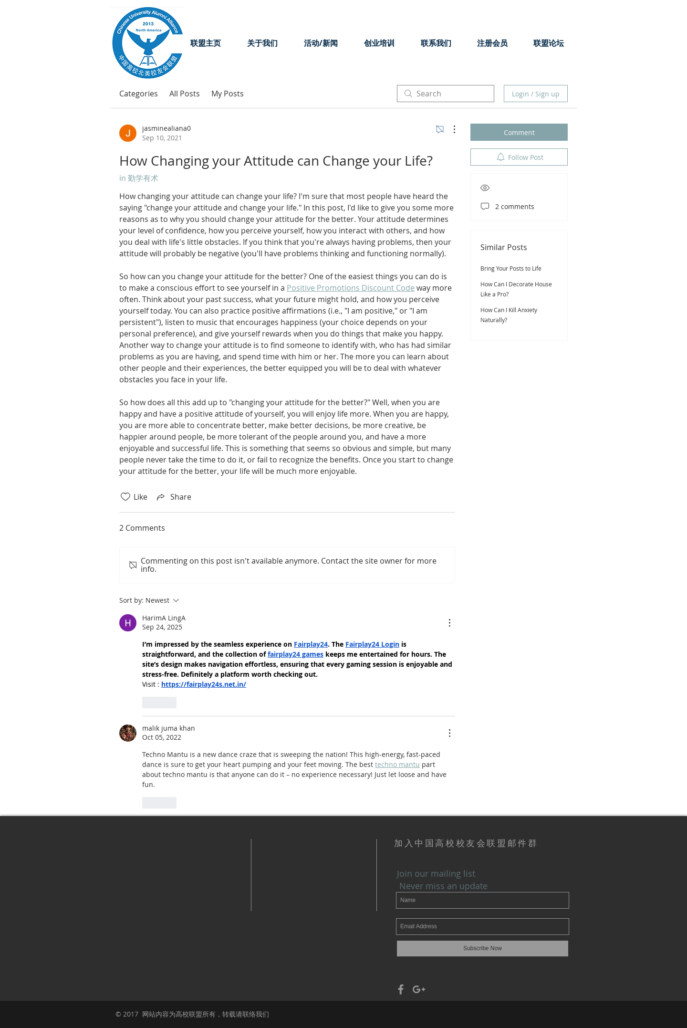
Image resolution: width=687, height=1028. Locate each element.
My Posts (227, 93)
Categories (138, 93)
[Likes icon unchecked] (125, 497)
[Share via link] (173, 497)
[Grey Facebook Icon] (400, 989)
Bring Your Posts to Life (510, 268)
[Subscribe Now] (482, 948)
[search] (445, 93)
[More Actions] (449, 129)
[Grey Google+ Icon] (419, 989)
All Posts (184, 93)
